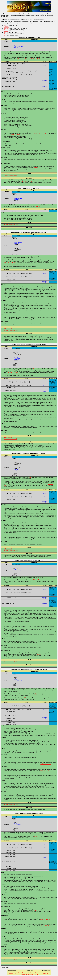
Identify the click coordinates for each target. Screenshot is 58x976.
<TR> (18, 58)
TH (4, 33)
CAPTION (6, 27)
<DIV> (31, 181)
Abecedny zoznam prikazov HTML (29, 974)
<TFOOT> (38, 58)
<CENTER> (24, 181)
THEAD (6, 28)
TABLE (5, 25)
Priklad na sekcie (8, 328)
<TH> (34, 580)
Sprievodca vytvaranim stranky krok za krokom (29, 972)
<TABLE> (38, 206)
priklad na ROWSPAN (45, 764)
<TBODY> (32, 58)
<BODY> (35, 167)
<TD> (21, 58)
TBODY (6, 31)
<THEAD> (26, 58)
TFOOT (5, 29)
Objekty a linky (12, 973)
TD (4, 35)
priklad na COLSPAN (45, 770)
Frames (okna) (46, 973)
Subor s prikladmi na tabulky (11, 175)
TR (4, 32)
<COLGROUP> (19, 134)
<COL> (13, 134)
